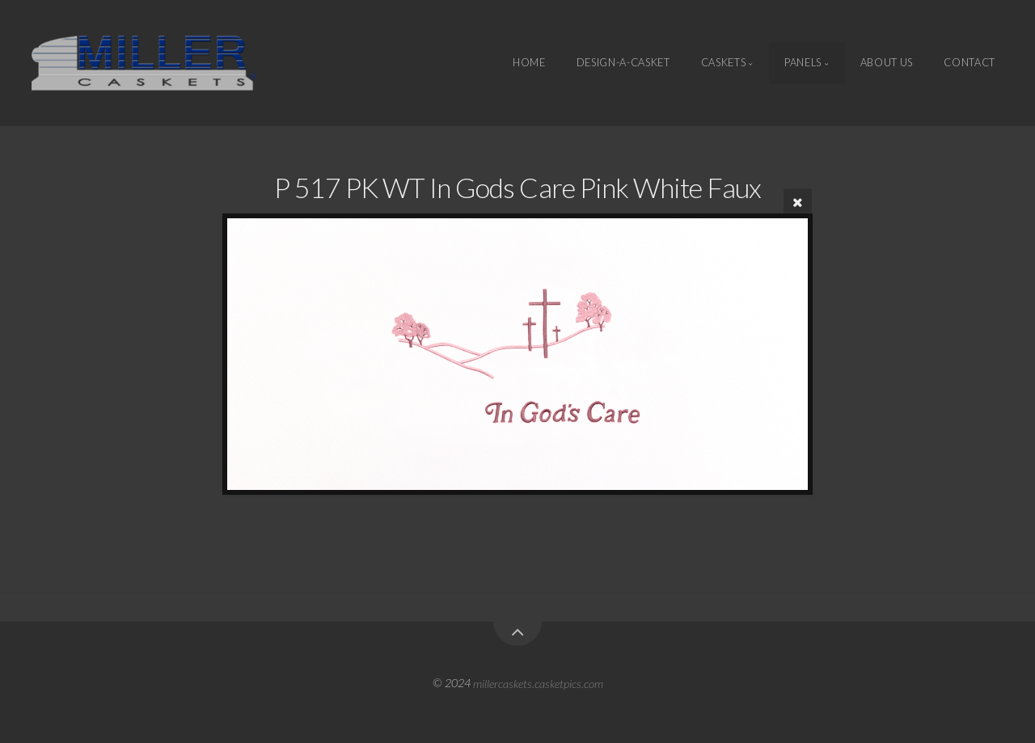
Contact (969, 63)
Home (529, 63)
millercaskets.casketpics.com (538, 683)
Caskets (723, 63)
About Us (886, 63)
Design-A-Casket (623, 63)
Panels (803, 63)
